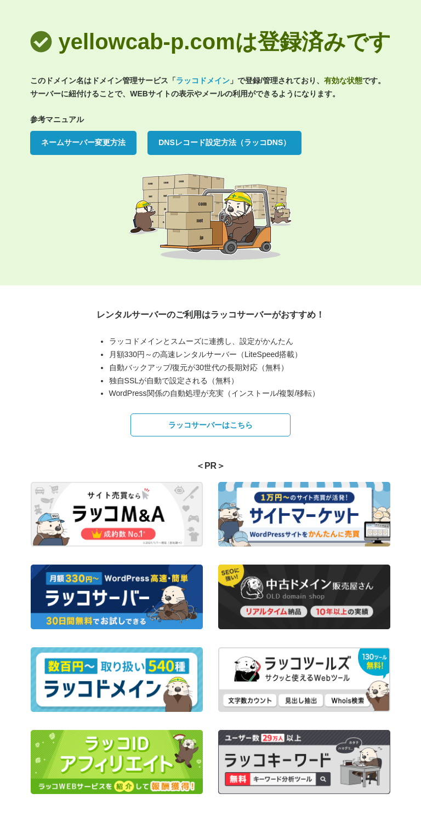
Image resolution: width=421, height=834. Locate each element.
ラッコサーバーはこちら (210, 425)
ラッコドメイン (203, 80)
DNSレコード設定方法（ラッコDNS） (224, 142)
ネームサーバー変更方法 (83, 142)
